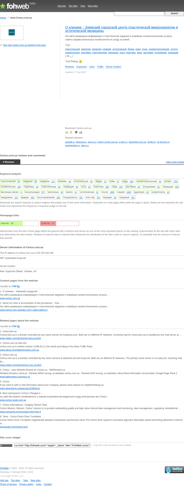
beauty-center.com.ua (107, 142)
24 (37, 187)
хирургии (86, 49)
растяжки (148, 52)
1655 (112, 192)
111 (53, 181)
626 (32, 198)
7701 (175, 181)
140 (19, 187)
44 (147, 192)
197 (120, 187)
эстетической (119, 49)
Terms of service (8, 484)
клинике (107, 49)
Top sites (72, 6)
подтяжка (86, 52)
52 (158, 187)
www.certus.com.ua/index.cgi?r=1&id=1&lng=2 (24, 310)
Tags (82, 6)
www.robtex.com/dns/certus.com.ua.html (20, 365)
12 (105, 181)
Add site (62, 6)
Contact (48, 484)
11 (76, 192)
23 (18, 181)
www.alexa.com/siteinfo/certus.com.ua (19, 350)
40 (77, 187)
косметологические (159, 49)
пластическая (99, 52)
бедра (131, 49)
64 (59, 187)
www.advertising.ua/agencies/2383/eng (20, 388)
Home (3, 17)
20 (139, 187)
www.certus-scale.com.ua (13, 400)
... (71, 56)
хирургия (96, 49)
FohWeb (4, 468)
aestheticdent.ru (72, 145)
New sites (93, 6)
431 (80, 198)
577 (43, 192)
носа (122, 52)
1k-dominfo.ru (163, 142)
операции (173, 52)
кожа (138, 49)
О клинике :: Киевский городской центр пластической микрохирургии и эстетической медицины (121, 29)
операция (113, 52)
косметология (72, 52)
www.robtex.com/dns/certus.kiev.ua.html (20, 338)
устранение (160, 52)
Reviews (69, 66)
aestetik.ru (70, 142)
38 (35, 181)
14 (168, 192)
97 (118, 181)
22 (89, 187)
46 (69, 181)
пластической (72, 49)
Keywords (81, 66)
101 (133, 198)
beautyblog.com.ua (137, 142)
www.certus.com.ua (10, 298)
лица (139, 52)
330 (58, 198)
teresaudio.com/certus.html (14, 427)
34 (91, 181)
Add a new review (175, 162)
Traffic (100, 66)
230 (131, 181)
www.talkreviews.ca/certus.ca (15, 376)
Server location (113, 66)
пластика (131, 52)
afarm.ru (85, 145)
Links (91, 66)
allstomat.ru (81, 142)
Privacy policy (26, 484)
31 (97, 192)
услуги (174, 49)
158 (107, 187)
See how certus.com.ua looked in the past (24, 45)
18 (62, 192)
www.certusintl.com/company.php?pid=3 (20, 411)
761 (98, 198)
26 (115, 198)
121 (16, 198)
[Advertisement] (29, 75)
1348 (129, 192)
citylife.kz (151, 142)
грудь (145, 49)
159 (176, 187)
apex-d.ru (92, 142)
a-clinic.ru (123, 142)
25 (160, 181)
